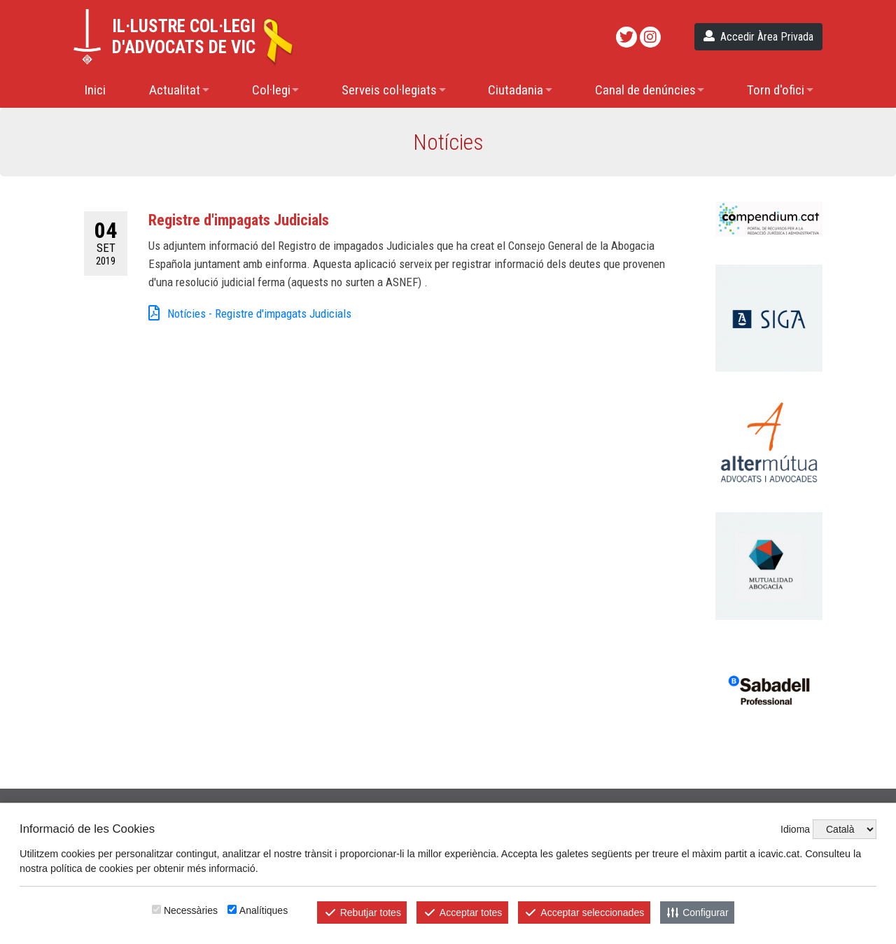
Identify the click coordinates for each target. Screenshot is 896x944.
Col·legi (271, 90)
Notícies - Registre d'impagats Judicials (249, 314)
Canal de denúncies (645, 90)
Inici (95, 90)
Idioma (795, 829)
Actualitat (174, 90)
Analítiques (263, 910)
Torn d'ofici (775, 90)
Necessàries (191, 910)
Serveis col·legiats (389, 90)
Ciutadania (515, 90)
